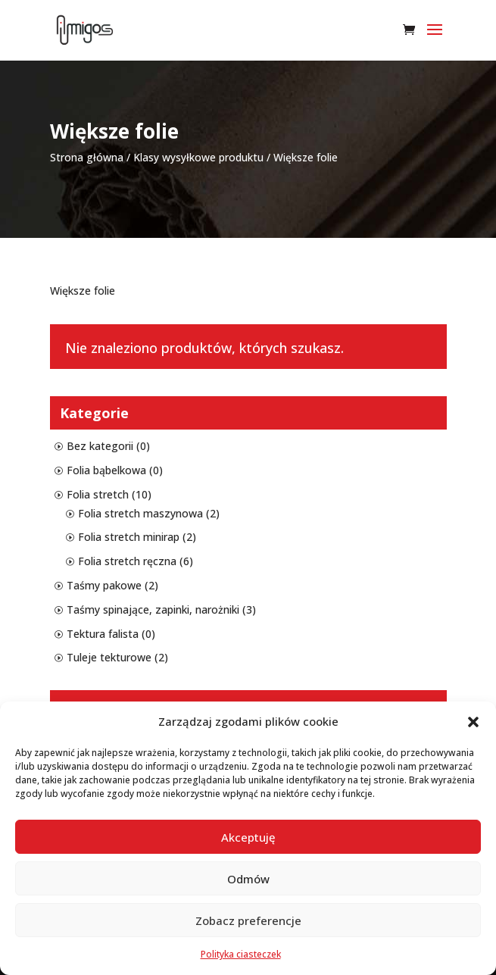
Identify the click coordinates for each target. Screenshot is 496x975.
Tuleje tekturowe (109, 657)
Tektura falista (103, 634)
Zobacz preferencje (248, 920)
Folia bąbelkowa (106, 470)
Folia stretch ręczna (127, 561)
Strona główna (86, 157)
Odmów (248, 878)
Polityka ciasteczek (241, 954)
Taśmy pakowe (104, 585)
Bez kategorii (100, 446)
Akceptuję (248, 837)
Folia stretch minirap (128, 537)
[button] (473, 722)
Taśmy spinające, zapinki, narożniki (153, 609)
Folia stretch (98, 494)
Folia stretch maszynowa (140, 513)
